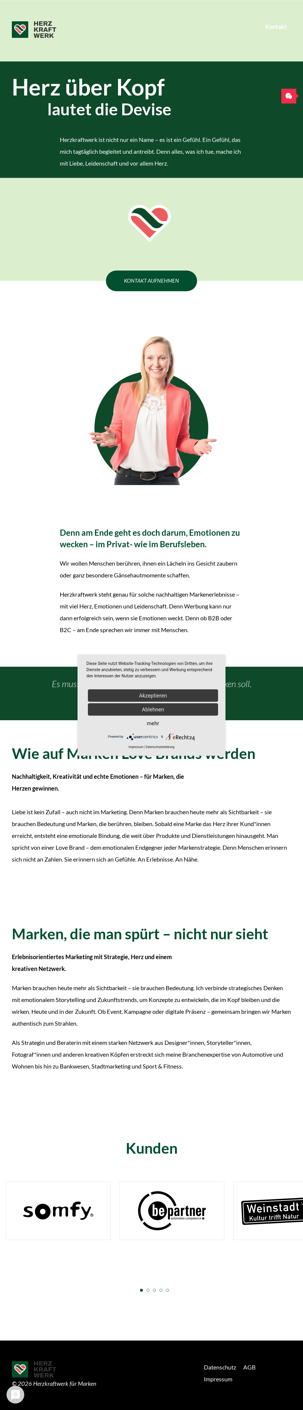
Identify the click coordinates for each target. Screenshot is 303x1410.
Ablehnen (153, 709)
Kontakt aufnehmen (151, 281)
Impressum (218, 1379)
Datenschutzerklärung (160, 746)
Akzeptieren (153, 695)
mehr (153, 723)
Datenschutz (220, 1367)
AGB (249, 1367)
